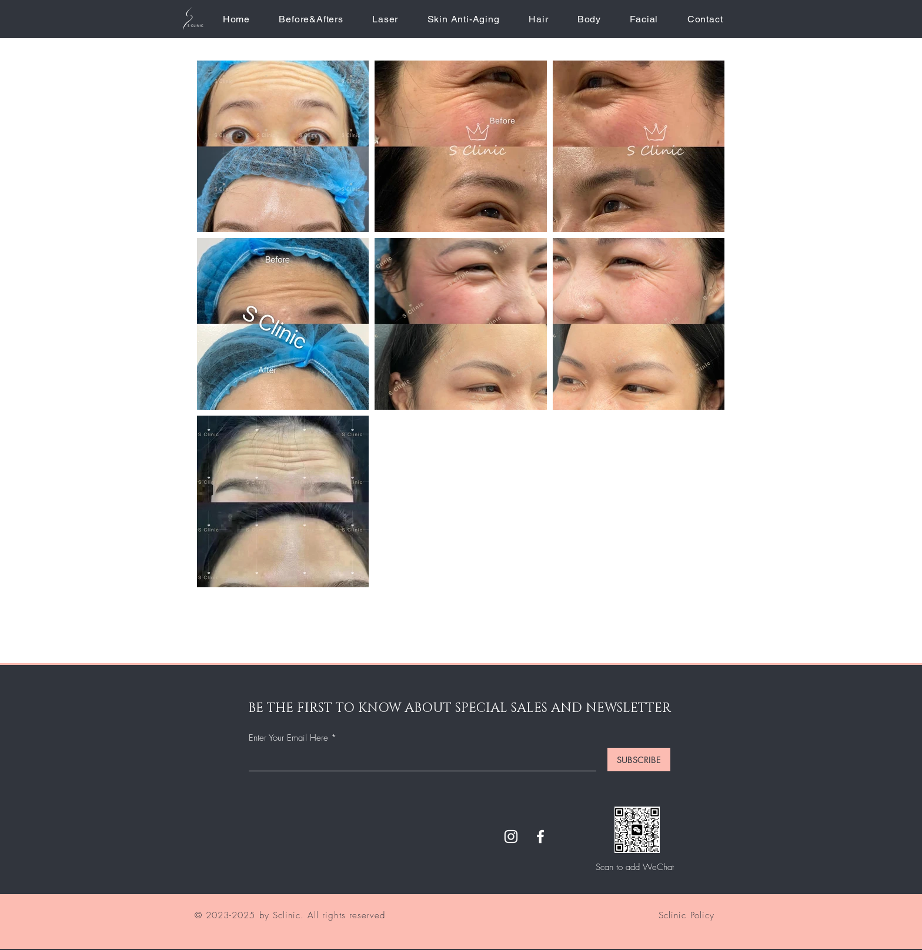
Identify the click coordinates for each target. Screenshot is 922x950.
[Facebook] (540, 836)
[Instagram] (511, 836)
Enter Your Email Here (288, 738)
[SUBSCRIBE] (638, 759)
